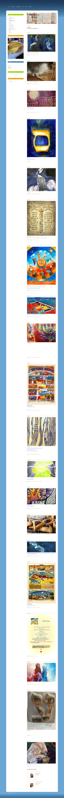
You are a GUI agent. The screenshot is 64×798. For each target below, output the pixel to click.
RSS (14, 792)
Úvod (27, 25)
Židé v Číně (10, 32)
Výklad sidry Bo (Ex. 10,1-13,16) (34, 87)
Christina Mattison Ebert (30, 107)
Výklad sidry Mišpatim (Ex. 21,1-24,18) (36, 243)
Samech (29, 116)
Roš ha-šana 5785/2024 (39, 781)
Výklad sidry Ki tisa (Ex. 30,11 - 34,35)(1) (34, 410)
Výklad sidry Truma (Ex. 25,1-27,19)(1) (34, 316)
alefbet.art (31, 732)
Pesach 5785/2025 (11, 24)
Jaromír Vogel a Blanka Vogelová (11, 18)
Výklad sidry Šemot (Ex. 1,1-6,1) (34, 30)
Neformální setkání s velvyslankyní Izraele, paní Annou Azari (12, 21)
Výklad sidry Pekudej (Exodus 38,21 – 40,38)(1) (35, 481)
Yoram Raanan (29, 682)
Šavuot (9, 31)
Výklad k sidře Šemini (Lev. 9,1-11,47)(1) (34, 607)
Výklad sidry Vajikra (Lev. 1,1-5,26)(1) (34, 508)
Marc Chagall (28, 52)
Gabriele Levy (29, 730)
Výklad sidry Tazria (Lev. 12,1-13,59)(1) (34, 684)
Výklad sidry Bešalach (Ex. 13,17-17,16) (36, 165)
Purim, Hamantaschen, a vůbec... (35, 512)
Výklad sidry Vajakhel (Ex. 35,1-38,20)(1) (34, 454)
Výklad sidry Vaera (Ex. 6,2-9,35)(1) (34, 83)
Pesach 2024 (10, 23)
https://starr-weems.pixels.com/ (31, 449)
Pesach (9, 22)
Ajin (29, 688)
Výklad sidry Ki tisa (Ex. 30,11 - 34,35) (36, 361)
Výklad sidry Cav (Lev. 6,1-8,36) (34, 538)
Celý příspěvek (54, 30)
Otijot (30, 161)
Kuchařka (30, 534)
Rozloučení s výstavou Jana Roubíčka (12, 29)
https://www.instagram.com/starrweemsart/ (32, 450)
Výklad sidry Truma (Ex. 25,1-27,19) (35, 294)
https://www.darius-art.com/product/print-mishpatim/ (33, 288)
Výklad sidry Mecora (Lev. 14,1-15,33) (36, 739)
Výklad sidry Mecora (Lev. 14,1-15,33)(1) (34, 766)
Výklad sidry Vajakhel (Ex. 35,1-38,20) (36, 414)
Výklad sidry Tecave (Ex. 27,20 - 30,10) (36, 320)
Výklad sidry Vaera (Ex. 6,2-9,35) (35, 58)
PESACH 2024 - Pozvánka (33, 611)
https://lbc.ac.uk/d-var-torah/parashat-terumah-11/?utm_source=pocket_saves (36, 314)
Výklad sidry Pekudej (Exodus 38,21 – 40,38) (37, 458)
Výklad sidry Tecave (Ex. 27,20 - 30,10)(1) (34, 357)
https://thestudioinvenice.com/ (30, 406)
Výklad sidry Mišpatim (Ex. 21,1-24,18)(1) (34, 290)
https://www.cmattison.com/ (30, 479)
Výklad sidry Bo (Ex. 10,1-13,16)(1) (34, 112)
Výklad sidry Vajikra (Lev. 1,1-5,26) (35, 485)
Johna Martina (35, 81)
